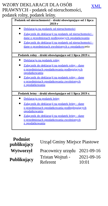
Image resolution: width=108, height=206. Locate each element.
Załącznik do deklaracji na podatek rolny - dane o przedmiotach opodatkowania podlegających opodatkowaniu (54, 69)
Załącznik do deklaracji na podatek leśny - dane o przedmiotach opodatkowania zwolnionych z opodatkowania (54, 119)
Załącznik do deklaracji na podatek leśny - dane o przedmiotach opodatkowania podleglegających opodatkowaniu (55, 107)
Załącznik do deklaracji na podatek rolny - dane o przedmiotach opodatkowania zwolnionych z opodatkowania (54, 81)
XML (96, 6)
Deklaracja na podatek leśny (41, 98)
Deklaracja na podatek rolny (41, 60)
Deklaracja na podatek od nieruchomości (49, 28)
